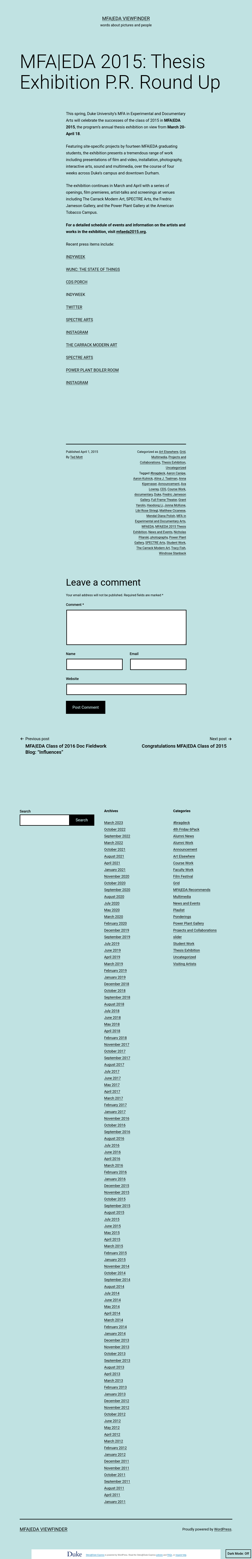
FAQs (169, 1555)
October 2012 (114, 1414)
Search (25, 811)
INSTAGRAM (77, 332)
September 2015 (117, 1206)
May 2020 (112, 910)
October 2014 (114, 1273)
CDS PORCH (76, 282)
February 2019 (115, 970)
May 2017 (112, 1085)
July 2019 (112, 944)
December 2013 (116, 1340)
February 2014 (115, 1327)
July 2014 (112, 1293)
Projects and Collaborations (195, 930)
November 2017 (116, 1044)
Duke (157, 494)
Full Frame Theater (164, 500)
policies (159, 1555)
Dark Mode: (238, 1553)
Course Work (176, 489)
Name (70, 654)
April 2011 (112, 1495)
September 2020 (117, 890)
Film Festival (183, 876)
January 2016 (115, 1179)
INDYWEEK (75, 256)
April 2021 (112, 863)
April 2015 (112, 1239)
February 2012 (115, 1448)
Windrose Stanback (172, 553)
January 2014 (115, 1333)
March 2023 (113, 823)
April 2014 (112, 1313)
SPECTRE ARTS (79, 319)
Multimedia (159, 457)
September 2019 (117, 937)
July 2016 (112, 1145)
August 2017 (114, 1064)
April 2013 (112, 1374)
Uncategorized (176, 468)
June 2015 (112, 1226)
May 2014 (112, 1307)
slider (177, 937)
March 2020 (113, 917)
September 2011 (117, 1481)
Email (134, 654)
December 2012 (116, 1401)
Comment (75, 605)
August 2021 (114, 856)
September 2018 (117, 997)
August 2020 (114, 897)
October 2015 (114, 1199)
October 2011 (114, 1475)
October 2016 (114, 1125)
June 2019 (112, 950)
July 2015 (112, 1219)
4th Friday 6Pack (186, 829)
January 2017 (115, 1112)
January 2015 (115, 1260)
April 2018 (112, 1031)
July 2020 (112, 903)
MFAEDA (148, 526)
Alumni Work (183, 843)
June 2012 (112, 1421)
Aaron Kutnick (143, 478)
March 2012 (113, 1441)
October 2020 (114, 883)
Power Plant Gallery (188, 923)
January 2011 (115, 1502)
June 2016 (112, 1152)
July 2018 (112, 1011)
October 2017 (114, 1051)
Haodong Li (155, 505)
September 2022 (117, 836)
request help (180, 1555)
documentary (143, 494)
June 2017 (112, 1078)
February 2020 (115, 923)
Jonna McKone (174, 505)
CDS (163, 489)
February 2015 (115, 1253)
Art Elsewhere (168, 452)
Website (72, 679)
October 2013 (114, 1354)
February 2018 (115, 1038)
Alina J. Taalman (165, 478)
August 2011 (114, 1488)
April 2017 (112, 1091)
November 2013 (116, 1347)
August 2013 (114, 1367)
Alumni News (183, 836)
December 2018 (116, 984)
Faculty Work (183, 870)
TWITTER (74, 307)
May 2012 (112, 1427)
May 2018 (112, 1024)
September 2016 (117, 1132)
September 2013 (117, 1360)
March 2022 (113, 843)
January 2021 (115, 870)
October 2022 (114, 829)
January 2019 (115, 977)
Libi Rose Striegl (146, 510)
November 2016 (116, 1118)
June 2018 (112, 1017)
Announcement (168, 484)
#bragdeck (157, 473)
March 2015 (113, 1246)
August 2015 (114, 1212)
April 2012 (112, 1434)
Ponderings (182, 917)
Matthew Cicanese (172, 510)
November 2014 (116, 1266)
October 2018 (114, 991)
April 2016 (112, 1159)
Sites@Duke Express (95, 1555)
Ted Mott (76, 457)
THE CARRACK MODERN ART (91, 345)
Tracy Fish (178, 548)
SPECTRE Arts (155, 543)
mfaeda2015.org (131, 231)
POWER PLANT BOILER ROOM (92, 370)
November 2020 (116, 876)
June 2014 (112, 1300)
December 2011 (116, 1461)
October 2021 (114, 849)
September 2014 (117, 1280)
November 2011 (116, 1468)
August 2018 (114, 1004)
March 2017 (113, 1098)
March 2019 (113, 964)
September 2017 (117, 1058)
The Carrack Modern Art (153, 548)
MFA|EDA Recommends (191, 890)
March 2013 (113, 1380)
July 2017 (112, 1071)
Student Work (176, 543)
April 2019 (112, 957)
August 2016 (114, 1138)
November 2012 (116, 1407)
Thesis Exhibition (173, 462)
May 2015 (112, 1233)
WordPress (222, 1529)
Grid (182, 452)
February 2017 (115, 1105)
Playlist (179, 910)
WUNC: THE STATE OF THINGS (93, 269)
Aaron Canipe (176, 473)
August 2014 (114, 1286)
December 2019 (116, 930)
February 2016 (115, 1172)
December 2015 (116, 1186)
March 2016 (113, 1165)
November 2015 (116, 1192)
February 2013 (115, 1387)
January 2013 (115, 1394)
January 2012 (115, 1454)
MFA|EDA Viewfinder (126, 18)
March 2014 (113, 1320)
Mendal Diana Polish (160, 516)
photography (159, 537)
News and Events (160, 532)
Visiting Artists (184, 964)
